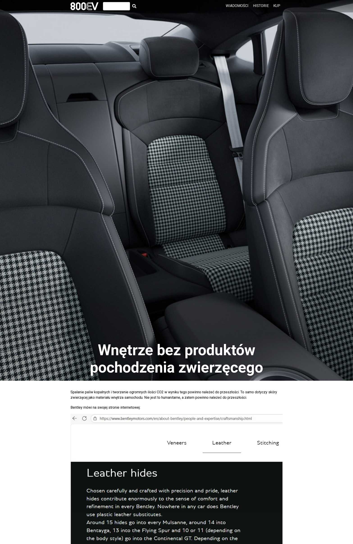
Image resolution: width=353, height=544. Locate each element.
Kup (276, 6)
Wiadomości (237, 6)
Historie (261, 6)
